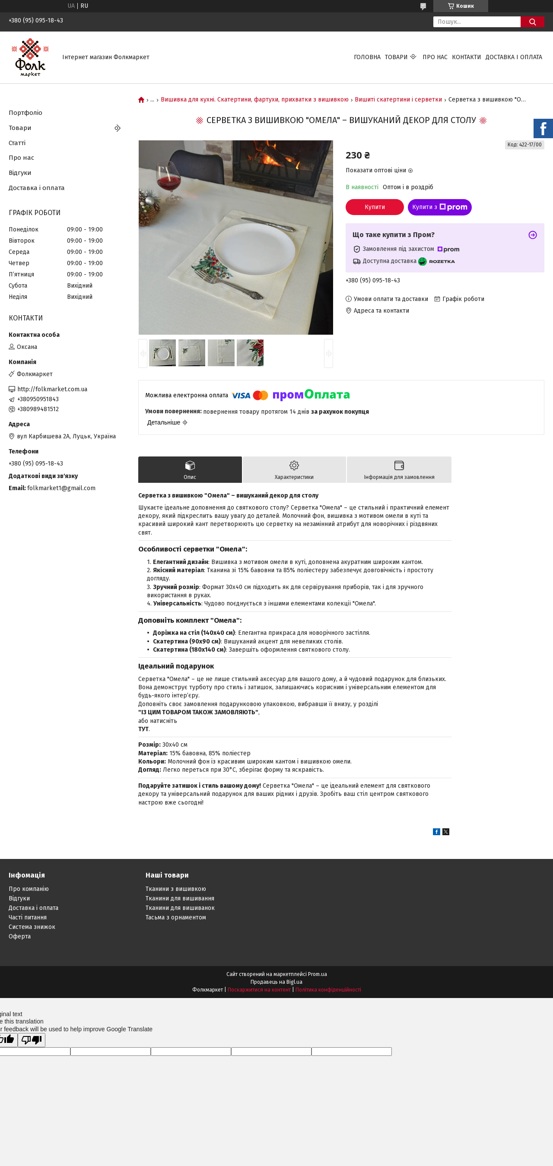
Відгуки (20, 173)
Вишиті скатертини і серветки (398, 100)
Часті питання (28, 917)
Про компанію (29, 889)
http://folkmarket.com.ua (52, 389)
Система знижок (32, 927)
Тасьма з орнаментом (176, 917)
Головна (367, 57)
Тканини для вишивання (180, 898)
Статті (17, 143)
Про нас (435, 57)
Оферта (20, 936)
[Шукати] (532, 21)
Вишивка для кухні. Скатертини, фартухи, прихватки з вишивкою (255, 100)
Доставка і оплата (514, 57)
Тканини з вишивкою (176, 889)
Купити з (439, 207)
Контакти (466, 57)
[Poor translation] (31, 1040)
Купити (375, 207)
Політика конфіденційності (328, 990)
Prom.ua (317, 974)
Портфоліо (25, 113)
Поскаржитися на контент (259, 990)
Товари (396, 57)
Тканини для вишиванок (180, 908)
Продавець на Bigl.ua (276, 982)
